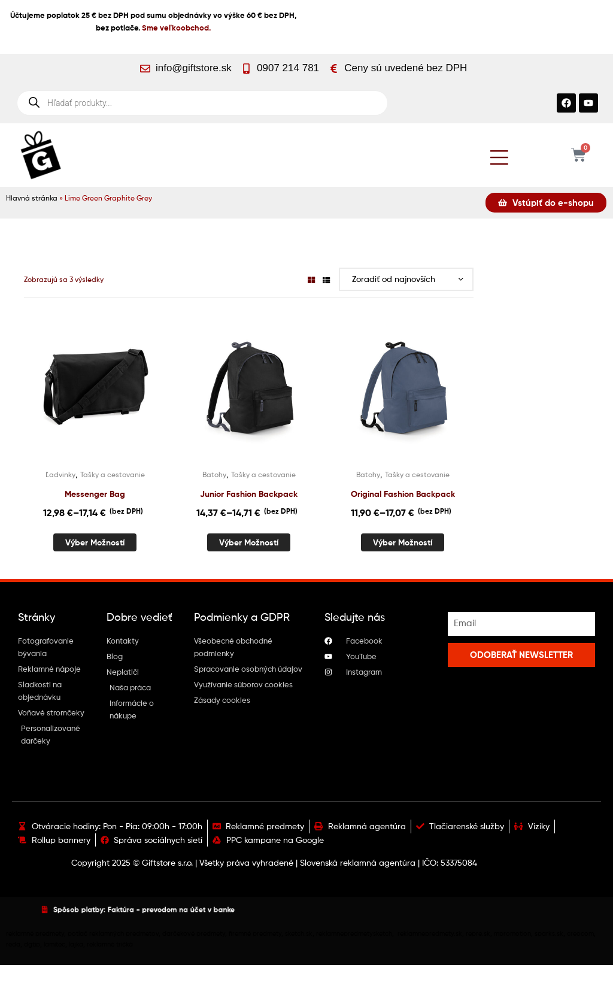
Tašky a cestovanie (112, 474)
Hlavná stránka (31, 198)
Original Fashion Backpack (403, 494)
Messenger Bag (95, 494)
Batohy (214, 474)
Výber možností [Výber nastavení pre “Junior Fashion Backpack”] (248, 542)
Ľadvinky (60, 474)
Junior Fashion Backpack (249, 494)
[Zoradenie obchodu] (406, 279)
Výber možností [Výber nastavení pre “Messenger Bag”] (95, 542)
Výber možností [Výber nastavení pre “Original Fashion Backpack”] (402, 542)
